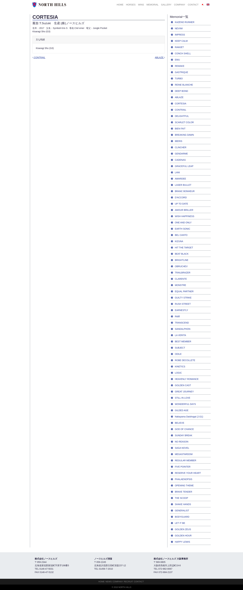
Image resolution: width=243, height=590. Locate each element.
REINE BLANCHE (184, 84)
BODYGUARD (182, 517)
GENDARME (181, 153)
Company (179, 4)
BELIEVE (179, 423)
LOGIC (178, 372)
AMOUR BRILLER (184, 210)
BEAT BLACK (182, 254)
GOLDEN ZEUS (183, 529)
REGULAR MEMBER (185, 460)
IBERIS (178, 141)
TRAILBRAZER (182, 272)
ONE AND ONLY (183, 222)
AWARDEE (180, 178)
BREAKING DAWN (184, 135)
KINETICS (180, 366)
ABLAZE (160, 57)
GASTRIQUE (181, 72)
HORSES (130, 4)
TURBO (179, 78)
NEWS (108, 581)
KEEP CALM (181, 41)
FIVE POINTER (182, 466)
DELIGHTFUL (182, 116)
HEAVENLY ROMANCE (187, 379)
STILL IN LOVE (182, 398)
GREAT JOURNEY (184, 391)
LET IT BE (180, 523)
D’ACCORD (181, 197)
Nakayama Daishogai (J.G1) (189, 416)
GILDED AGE (182, 410)
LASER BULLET (183, 185)
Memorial (153, 4)
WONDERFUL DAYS (185, 404)
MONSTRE (180, 285)
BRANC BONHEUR (185, 191)
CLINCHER (180, 147)
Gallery (166, 4)
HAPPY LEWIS (182, 542)
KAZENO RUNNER (184, 22)
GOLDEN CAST (183, 385)
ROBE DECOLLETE (185, 360)
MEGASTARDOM (184, 454)
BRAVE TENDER (183, 491)
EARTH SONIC (182, 228)
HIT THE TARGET (184, 247)
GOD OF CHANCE (184, 429)
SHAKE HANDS (183, 504)
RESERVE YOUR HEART (188, 473)
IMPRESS (180, 34)
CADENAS (180, 160)
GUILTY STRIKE (183, 297)
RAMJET (179, 47)
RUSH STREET (183, 304)
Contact (193, 4)
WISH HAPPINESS (184, 216)
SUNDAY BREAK (183, 435)
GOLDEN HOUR (183, 535)
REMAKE (179, 66)
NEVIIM (179, 28)
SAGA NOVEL (182, 448)
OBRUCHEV (181, 266)
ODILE (178, 354)
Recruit (128, 581)
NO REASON (181, 441)
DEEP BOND (181, 91)
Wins (141, 4)
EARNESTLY (181, 310)
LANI (177, 172)
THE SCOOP (181, 498)
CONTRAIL (38, 57)
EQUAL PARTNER (184, 291)
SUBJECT (180, 347)
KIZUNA (179, 241)
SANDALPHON (182, 329)
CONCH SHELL (183, 53)
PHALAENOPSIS (183, 479)
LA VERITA (180, 335)
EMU (177, 59)
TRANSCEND (182, 322)
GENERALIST (182, 510)
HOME (120, 4)
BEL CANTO (181, 235)
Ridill (177, 316)
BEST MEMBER (183, 341)
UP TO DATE (181, 203)
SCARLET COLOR (184, 122)
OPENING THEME (184, 485)
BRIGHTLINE (181, 260)
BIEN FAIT (180, 128)
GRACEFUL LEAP (184, 166)
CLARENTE (181, 279)
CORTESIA (180, 103)
